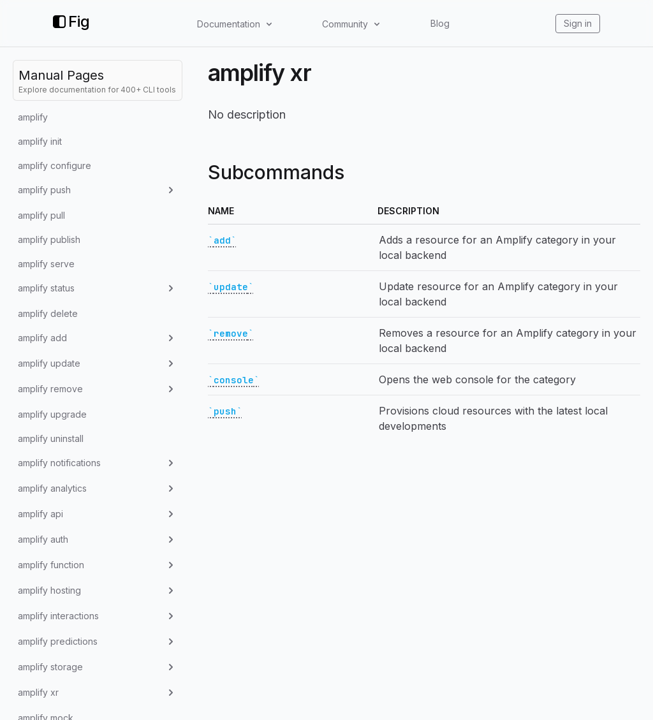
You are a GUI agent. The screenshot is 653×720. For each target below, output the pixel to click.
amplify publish (49, 239)
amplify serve (46, 263)
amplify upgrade (52, 414)
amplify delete (48, 313)
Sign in (578, 23)
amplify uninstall (51, 438)
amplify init (40, 141)
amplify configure (54, 165)
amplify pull (41, 215)
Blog (440, 23)
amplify (33, 117)
